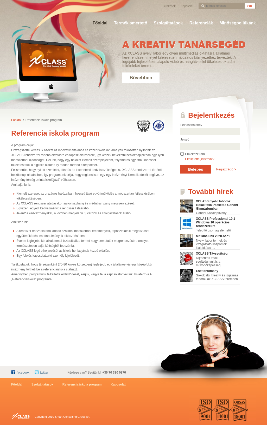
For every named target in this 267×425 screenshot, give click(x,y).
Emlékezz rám (195, 154)
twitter (44, 372)
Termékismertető (130, 23)
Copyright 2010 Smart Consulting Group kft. (62, 416)
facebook (23, 372)
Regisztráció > (226, 169)
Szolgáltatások (168, 23)
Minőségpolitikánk (237, 23)
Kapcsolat (187, 6)
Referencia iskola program (44, 120)
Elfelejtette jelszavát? (199, 159)
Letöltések (169, 6)
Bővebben (141, 77)
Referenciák (201, 23)
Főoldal (100, 23)
